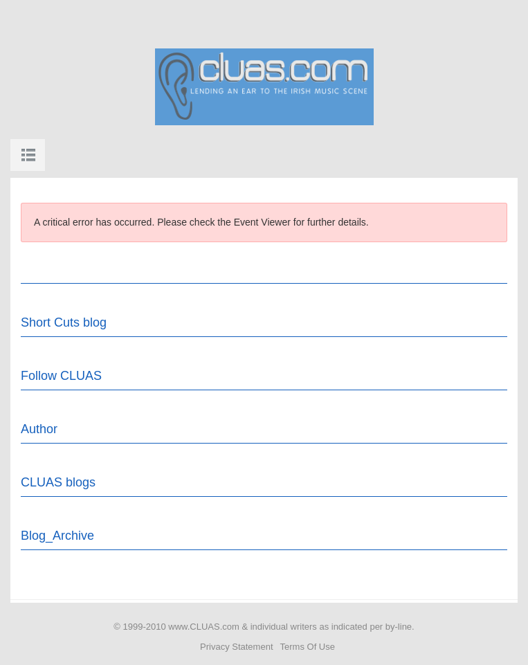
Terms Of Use (307, 646)
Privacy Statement (236, 646)
